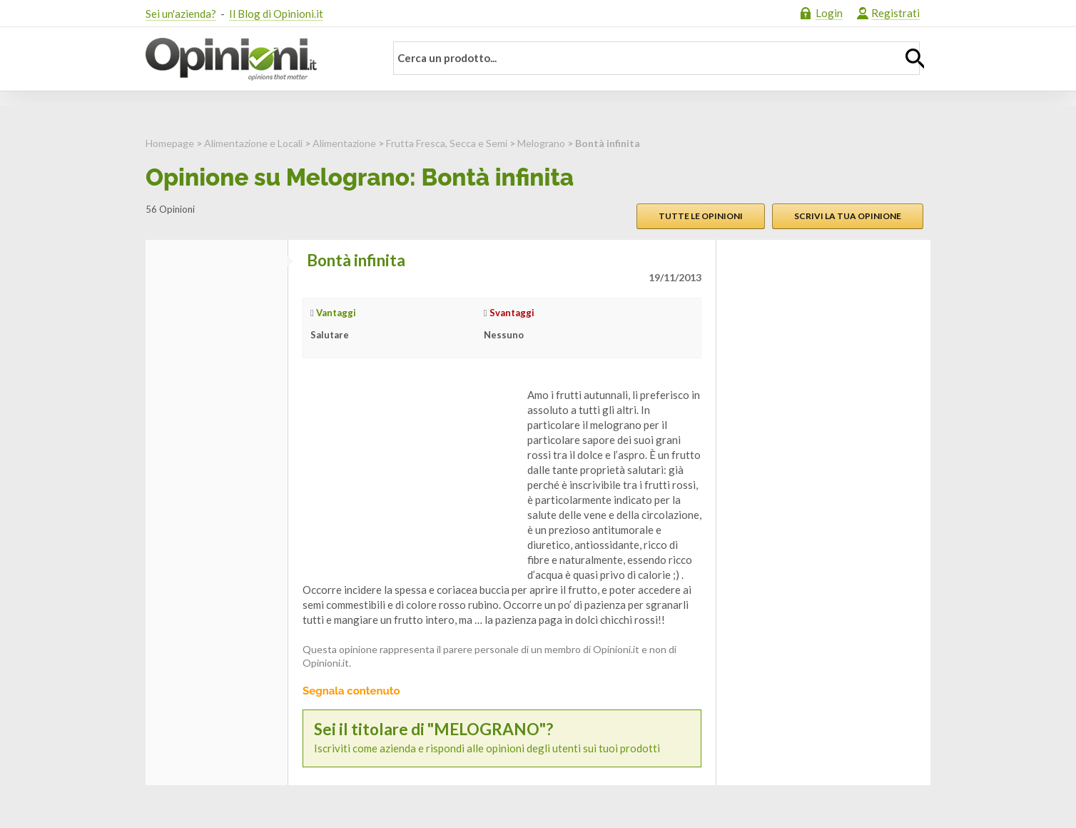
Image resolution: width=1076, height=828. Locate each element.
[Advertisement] (410, 477)
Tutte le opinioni (701, 216)
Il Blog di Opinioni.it (276, 13)
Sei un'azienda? (181, 13)
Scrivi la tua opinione (847, 216)
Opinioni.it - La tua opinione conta (256, 59)
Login (829, 12)
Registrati (895, 12)
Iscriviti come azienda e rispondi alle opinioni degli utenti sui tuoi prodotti (502, 737)
